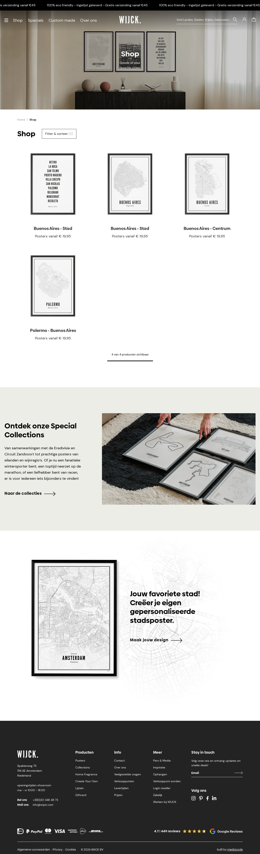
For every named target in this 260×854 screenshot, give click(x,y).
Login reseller (161, 788)
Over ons (88, 20)
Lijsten (79, 788)
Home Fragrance (86, 774)
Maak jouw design (156, 640)
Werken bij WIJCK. (165, 802)
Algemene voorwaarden (33, 850)
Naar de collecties (29, 493)
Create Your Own (86, 781)
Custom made (62, 20)
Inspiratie (159, 767)
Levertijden (121, 788)
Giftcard (80, 795)
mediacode (235, 850)
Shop (18, 20)
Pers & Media (162, 760)
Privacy (58, 850)
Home (21, 119)
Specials (35, 20)
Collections (82, 767)
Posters (80, 760)
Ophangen (160, 774)
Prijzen (118, 795)
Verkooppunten (124, 781)
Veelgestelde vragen (127, 774)
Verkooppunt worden (167, 781)
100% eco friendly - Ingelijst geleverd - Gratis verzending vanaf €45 (102, 5)
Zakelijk (157, 795)
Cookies (70, 850)
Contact (119, 760)
